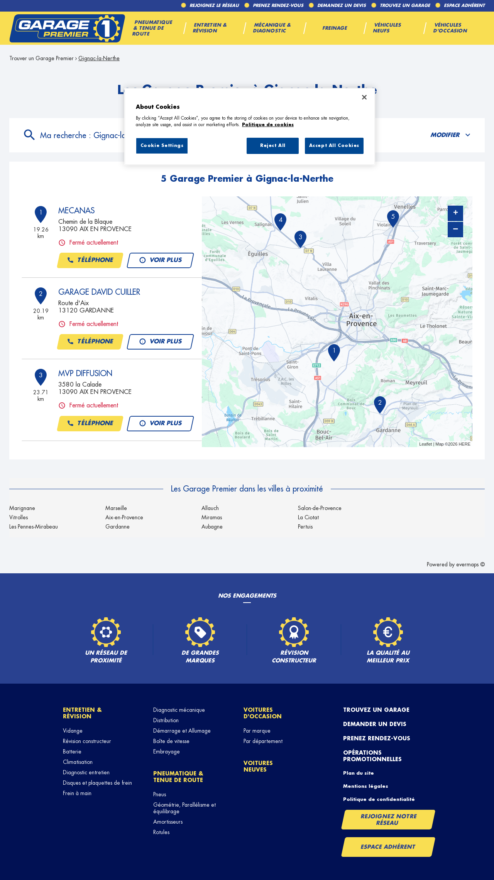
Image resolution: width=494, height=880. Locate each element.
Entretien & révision (82, 713)
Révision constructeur (87, 741)
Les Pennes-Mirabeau (33, 526)
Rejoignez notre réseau (388, 820)
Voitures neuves (258, 766)
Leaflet (425, 444)
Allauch (210, 508)
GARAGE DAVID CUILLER (99, 292)
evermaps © (470, 564)
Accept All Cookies (334, 146)
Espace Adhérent (388, 847)
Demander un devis (374, 724)
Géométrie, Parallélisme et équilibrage (184, 808)
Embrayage (166, 751)
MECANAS (76, 211)
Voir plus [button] (160, 260)
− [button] (455, 229)
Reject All (273, 146)
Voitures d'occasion (263, 713)
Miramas (211, 517)
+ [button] (455, 213)
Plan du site (358, 773)
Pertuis (305, 526)
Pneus (159, 794)
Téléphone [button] (90, 260)
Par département (263, 741)
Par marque (257, 730)
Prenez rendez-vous (376, 738)
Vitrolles (18, 517)
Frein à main (77, 793)
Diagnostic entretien (86, 772)
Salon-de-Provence (320, 508)
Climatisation (78, 762)
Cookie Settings (162, 146)
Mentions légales (365, 786)
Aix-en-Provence (124, 517)
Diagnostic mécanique (179, 710)
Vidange (73, 730)
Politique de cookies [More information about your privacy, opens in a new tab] (268, 125)
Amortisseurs (168, 821)
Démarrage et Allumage (182, 730)
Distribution (166, 720)
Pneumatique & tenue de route (178, 777)
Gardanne (117, 526)
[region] (249, 126)
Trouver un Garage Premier (41, 58)
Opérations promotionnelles (372, 756)
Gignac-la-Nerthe (99, 58)
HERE (464, 444)
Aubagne (212, 526)
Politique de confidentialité (379, 799)
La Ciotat (308, 517)
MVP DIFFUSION (85, 373)
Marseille (116, 508)
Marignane (22, 508)
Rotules (161, 832)
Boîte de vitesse (171, 741)
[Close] (364, 97)
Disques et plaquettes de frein (97, 782)
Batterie (72, 751)
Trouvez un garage (376, 710)
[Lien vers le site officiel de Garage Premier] (67, 28)
